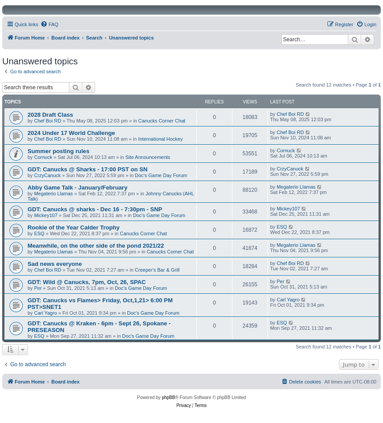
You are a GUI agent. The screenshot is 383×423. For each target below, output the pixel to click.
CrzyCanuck (47, 175)
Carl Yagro (45, 313)
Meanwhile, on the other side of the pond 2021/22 (96, 245)
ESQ (39, 233)
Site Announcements (147, 157)
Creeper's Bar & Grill (157, 270)
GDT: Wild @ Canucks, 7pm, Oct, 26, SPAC (87, 282)
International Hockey (160, 139)
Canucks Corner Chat (161, 120)
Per (38, 288)
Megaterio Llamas (53, 193)
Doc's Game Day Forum (161, 175)
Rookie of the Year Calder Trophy (74, 227)
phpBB (168, 397)
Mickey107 (46, 215)
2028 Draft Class (50, 114)
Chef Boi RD (47, 120)
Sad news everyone (55, 264)
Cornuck (43, 157)
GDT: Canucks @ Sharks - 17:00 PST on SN (88, 169)
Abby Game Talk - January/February (78, 187)
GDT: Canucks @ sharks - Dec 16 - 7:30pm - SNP (95, 209)
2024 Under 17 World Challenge (71, 133)
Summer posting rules (58, 151)
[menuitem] (49, 24)
